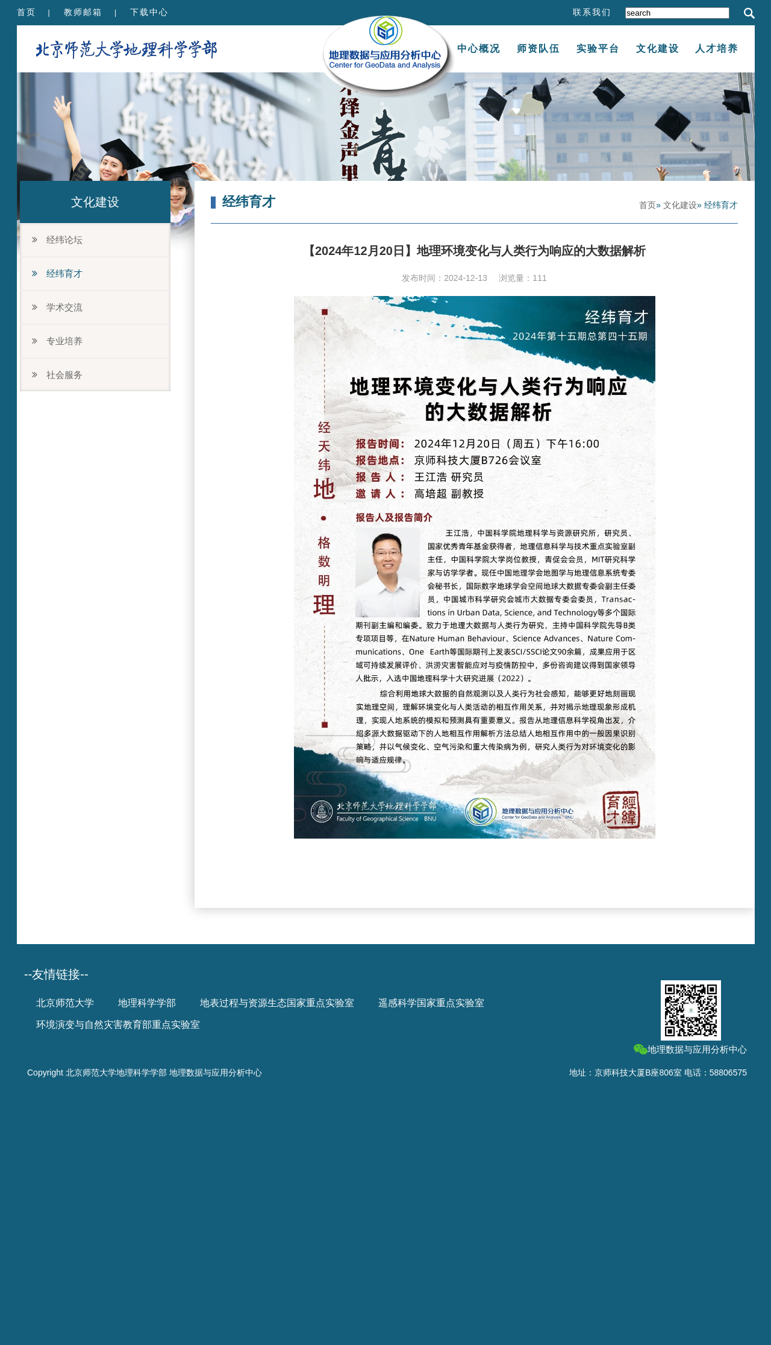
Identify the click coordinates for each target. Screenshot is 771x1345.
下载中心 (149, 12)
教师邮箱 (83, 12)
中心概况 (479, 48)
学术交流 (57, 307)
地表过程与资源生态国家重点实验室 (277, 1003)
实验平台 (598, 48)
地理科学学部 (147, 1003)
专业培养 (57, 341)
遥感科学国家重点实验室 (431, 1003)
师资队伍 (538, 48)
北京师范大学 (65, 1003)
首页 (26, 12)
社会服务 (57, 375)
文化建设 (657, 48)
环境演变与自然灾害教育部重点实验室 (118, 1024)
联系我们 (592, 12)
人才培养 (716, 48)
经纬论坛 (57, 240)
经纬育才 (57, 273)
